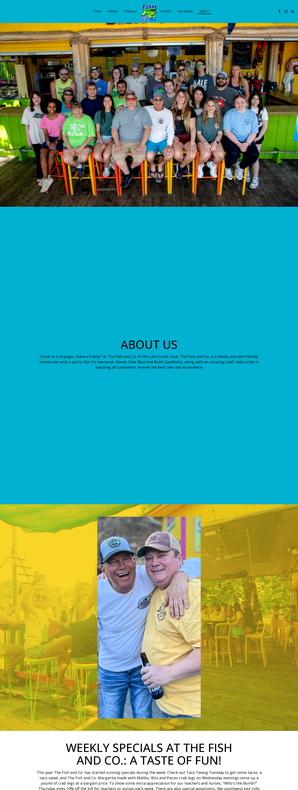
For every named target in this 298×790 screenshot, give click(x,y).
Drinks (113, 11)
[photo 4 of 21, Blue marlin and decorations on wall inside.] (208, 652)
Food (97, 11)
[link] (149, 12)
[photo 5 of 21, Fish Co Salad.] (267, 652)
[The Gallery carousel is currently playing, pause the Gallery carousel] (7, 676)
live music (185, 11)
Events (165, 11)
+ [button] (5, 756)
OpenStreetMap (289, 752)
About (204, 11)
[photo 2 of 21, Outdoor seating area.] (89, 652)
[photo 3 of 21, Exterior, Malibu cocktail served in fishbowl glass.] (148, 652)
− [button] (5, 762)
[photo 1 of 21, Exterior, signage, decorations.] (30, 652)
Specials (131, 11)
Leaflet (273, 752)
